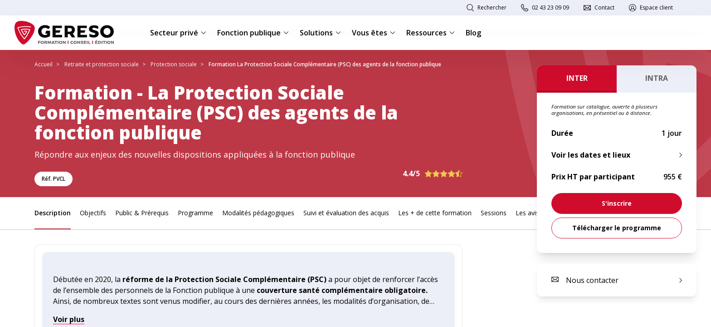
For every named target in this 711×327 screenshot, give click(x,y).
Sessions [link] (493, 212)
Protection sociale (174, 64)
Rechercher (491, 7)
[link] (616, 203)
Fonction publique (253, 33)
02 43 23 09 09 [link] (550, 7)
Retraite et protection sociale (101, 64)
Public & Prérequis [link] (142, 212)
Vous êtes (373, 33)
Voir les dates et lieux (590, 155)
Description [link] (52, 212)
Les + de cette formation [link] (435, 212)
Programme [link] (195, 212)
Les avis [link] (527, 212)
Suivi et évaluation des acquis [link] (346, 212)
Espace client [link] (656, 7)
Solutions (320, 33)
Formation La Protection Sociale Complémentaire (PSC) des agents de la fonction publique (325, 64)
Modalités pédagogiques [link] (258, 212)
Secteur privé (178, 33)
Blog (473, 33)
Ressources (430, 33)
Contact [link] (604, 7)
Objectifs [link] (93, 212)
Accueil (43, 64)
